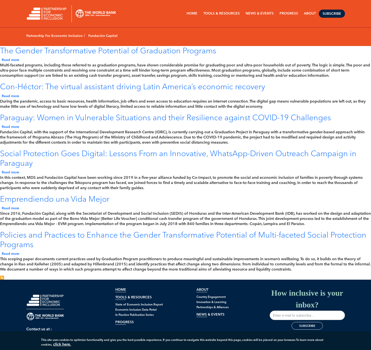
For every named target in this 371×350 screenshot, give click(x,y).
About (202, 290)
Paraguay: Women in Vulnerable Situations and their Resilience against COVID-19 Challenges (165, 117)
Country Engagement (211, 297)
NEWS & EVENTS (260, 13)
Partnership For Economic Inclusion (54, 36)
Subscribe (332, 14)
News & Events (210, 314)
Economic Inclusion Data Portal (136, 309)
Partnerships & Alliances (212, 307)
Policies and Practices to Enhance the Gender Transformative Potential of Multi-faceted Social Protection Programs (183, 239)
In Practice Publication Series (134, 315)
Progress (124, 322)
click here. (62, 345)
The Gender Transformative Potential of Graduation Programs (108, 50)
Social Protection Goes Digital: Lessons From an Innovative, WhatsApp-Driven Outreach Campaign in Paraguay (178, 158)
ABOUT (310, 13)
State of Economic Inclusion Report (139, 304)
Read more (10, 60)
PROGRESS (289, 13)
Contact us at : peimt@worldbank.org (45, 331)
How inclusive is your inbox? (307, 304)
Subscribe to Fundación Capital (2, 278)
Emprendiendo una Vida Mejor (54, 199)
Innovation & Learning (211, 302)
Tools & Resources (221, 13)
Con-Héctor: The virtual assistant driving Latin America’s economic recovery (132, 86)
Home (192, 13)
